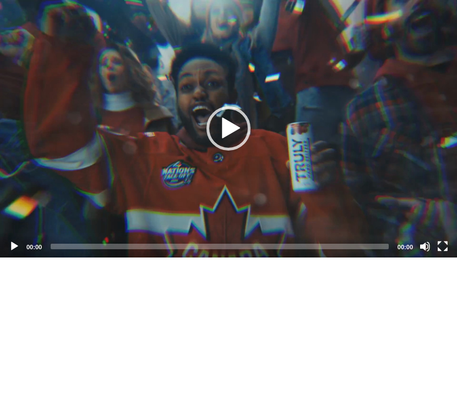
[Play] (14, 246)
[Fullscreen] (442, 246)
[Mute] (425, 246)
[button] (228, 128)
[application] (228, 128)
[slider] (220, 246)
